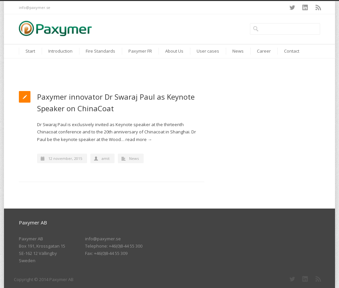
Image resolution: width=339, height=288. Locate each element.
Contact (291, 51)
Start (30, 51)
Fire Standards (100, 51)
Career (264, 51)
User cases (208, 51)
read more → (138, 139)
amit (106, 158)
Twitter (292, 7)
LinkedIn (305, 7)
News (238, 51)
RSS (318, 7)
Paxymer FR (140, 51)
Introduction (60, 51)
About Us (174, 51)
